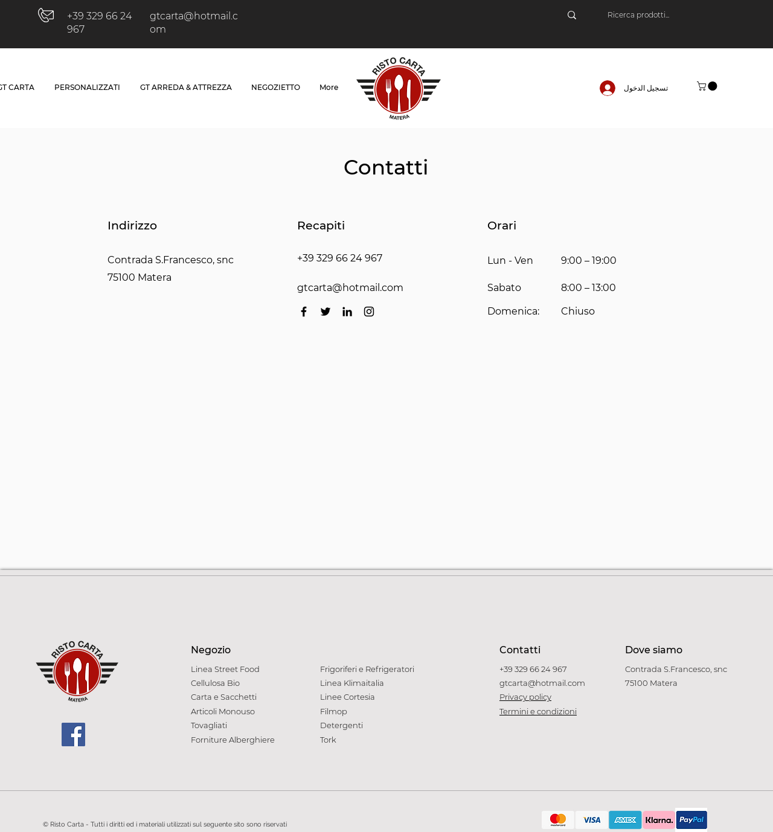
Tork (328, 739)
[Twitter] (325, 311)
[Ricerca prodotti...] (668, 15)
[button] (708, 86)
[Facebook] (303, 311)
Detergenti (341, 725)
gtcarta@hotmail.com (350, 287)
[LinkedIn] (347, 311)
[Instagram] (369, 311)
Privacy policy (525, 697)
